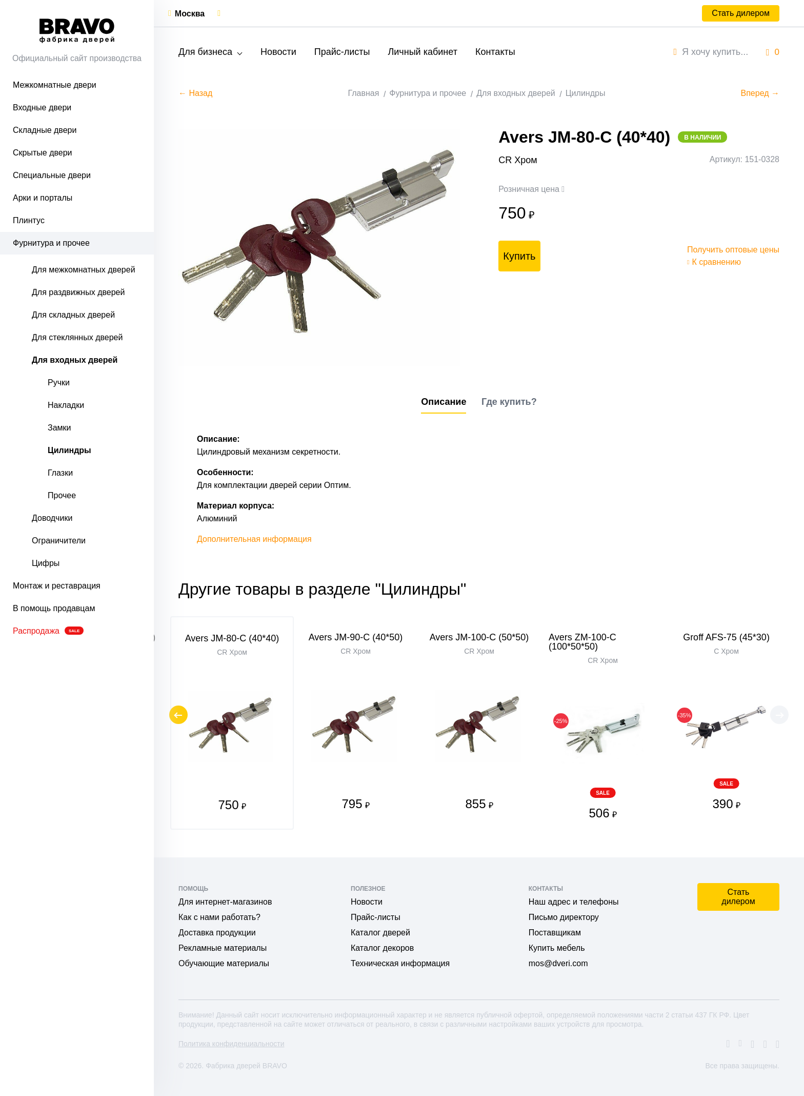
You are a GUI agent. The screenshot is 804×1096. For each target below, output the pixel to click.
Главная (363, 93)
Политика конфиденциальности (231, 1044)
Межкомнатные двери (54, 85)
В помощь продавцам (54, 608)
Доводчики (52, 518)
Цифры (45, 563)
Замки (59, 427)
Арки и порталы (42, 197)
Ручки (59, 382)
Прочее (62, 495)
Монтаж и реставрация (56, 585)
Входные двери (42, 107)
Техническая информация (400, 963)
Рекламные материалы (222, 948)
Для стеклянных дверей (77, 337)
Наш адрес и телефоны (574, 901)
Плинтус (29, 220)
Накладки (66, 405)
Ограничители (59, 540)
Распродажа (48, 631)
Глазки (60, 472)
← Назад (195, 93)
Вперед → (760, 93)
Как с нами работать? (219, 917)
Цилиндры (69, 450)
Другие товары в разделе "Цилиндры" (322, 589)
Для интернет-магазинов (225, 901)
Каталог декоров (382, 948)
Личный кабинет (422, 52)
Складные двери (44, 130)
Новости (278, 52)
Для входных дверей (74, 360)
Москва (190, 13)
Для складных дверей (73, 314)
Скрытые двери (42, 152)
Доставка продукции (217, 932)
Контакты (495, 52)
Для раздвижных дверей (78, 292)
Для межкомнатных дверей (83, 269)
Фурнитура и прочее (51, 243)
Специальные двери (52, 175)
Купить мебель (557, 948)
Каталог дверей (380, 932)
